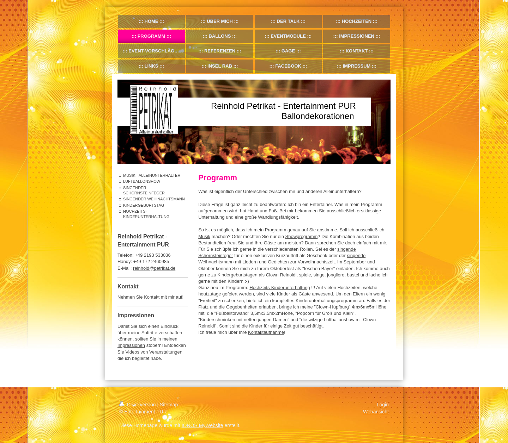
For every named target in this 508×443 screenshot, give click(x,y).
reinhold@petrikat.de (154, 268)
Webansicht (376, 411)
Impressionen (131, 345)
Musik (204, 236)
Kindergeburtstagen (237, 274)
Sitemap (169, 404)
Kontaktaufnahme (266, 332)
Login (383, 404)
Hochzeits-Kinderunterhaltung (279, 287)
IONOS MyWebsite (202, 425)
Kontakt (151, 297)
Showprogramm (301, 236)
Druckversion (138, 404)
